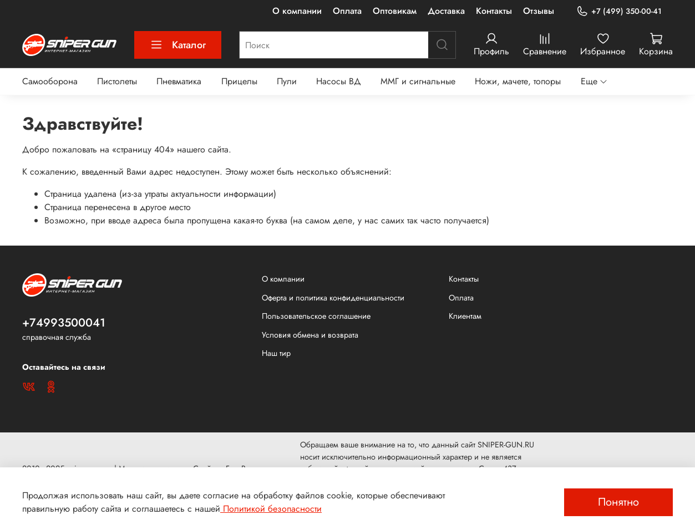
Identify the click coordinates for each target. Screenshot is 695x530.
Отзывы (538, 10)
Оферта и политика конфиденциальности (333, 297)
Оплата (347, 10)
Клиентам (465, 316)
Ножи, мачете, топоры (518, 81)
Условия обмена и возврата (310, 334)
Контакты (494, 10)
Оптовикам (395, 10)
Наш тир (276, 353)
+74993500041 (63, 322)
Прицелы (239, 81)
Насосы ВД (338, 81)
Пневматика (178, 81)
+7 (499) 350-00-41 (619, 11)
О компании (297, 10)
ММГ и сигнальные (418, 81)
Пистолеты (117, 81)
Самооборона (50, 81)
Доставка (446, 10)
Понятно (618, 502)
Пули (287, 81)
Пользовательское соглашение (316, 316)
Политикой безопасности (271, 508)
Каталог (178, 45)
